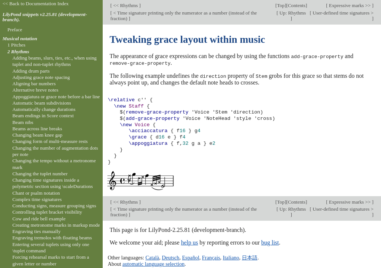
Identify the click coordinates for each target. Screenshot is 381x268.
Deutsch (170, 257)
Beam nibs (22, 122)
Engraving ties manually (36, 231)
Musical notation (20, 38)
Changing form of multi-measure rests (50, 141)
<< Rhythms (125, 5)
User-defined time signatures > (342, 13)
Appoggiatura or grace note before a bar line (56, 96)
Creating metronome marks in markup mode (56, 225)
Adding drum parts (30, 71)
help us (189, 242)
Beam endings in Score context (43, 115)
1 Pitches (16, 45)
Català (152, 257)
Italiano (231, 257)
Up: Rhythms (292, 13)
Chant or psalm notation (36, 193)
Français (211, 257)
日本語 (249, 257)
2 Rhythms (18, 51)
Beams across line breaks (37, 128)
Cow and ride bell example (38, 218)
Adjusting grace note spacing (41, 77)
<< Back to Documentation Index (36, 3)
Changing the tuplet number (39, 173)
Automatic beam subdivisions (41, 103)
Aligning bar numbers (33, 83)
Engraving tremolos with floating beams (52, 237)
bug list (270, 242)
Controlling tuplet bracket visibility (47, 212)
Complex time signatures (37, 199)
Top (280, 5)
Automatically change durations (43, 109)
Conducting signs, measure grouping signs (54, 205)
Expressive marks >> (350, 5)
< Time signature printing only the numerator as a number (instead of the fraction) (183, 15)
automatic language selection (153, 263)
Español (190, 257)
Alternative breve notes (35, 90)
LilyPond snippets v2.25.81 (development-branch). (45, 17)
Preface (14, 29)
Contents (296, 5)
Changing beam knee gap (37, 135)
